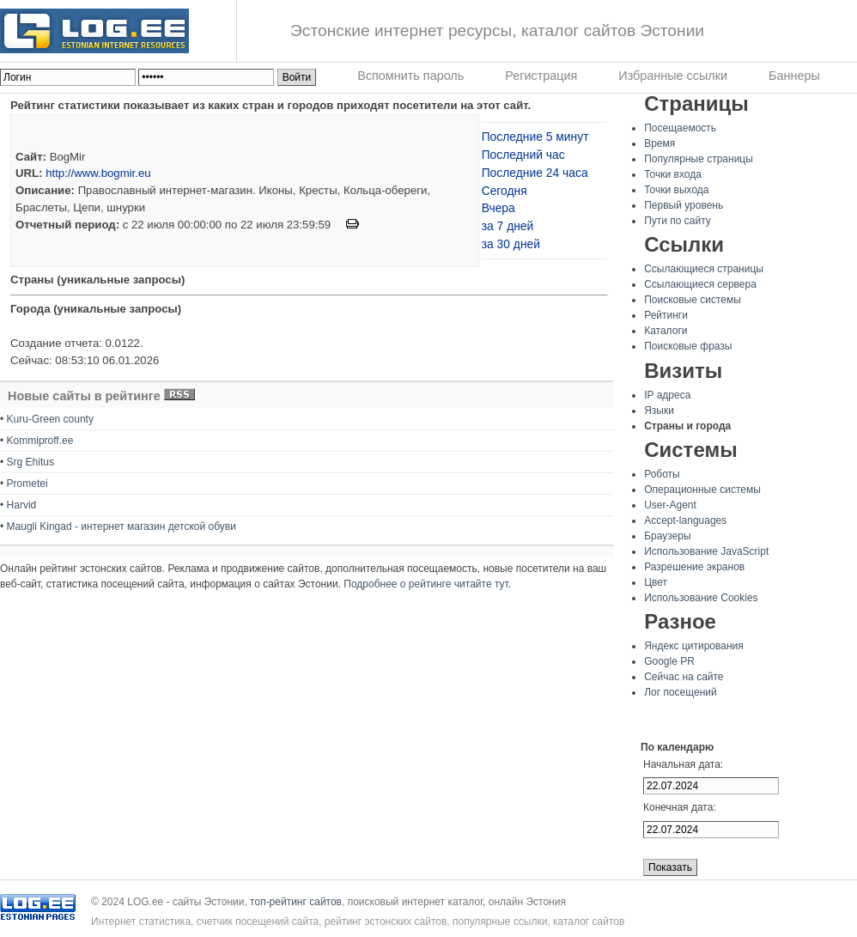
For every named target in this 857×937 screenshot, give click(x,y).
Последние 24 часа (535, 172)
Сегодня (504, 191)
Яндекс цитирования (694, 646)
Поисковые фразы (688, 346)
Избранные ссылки (672, 75)
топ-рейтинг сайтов (296, 902)
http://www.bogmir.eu (98, 173)
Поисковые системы (692, 300)
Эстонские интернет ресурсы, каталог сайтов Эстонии (497, 30)
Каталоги (665, 331)
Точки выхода (676, 190)
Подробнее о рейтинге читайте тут (425, 584)
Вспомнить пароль (410, 75)
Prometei (27, 484)
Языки (659, 411)
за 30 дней (511, 244)
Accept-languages (685, 520)
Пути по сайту (677, 221)
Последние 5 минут (535, 136)
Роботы (662, 474)
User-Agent (670, 505)
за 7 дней (508, 226)
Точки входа (673, 174)
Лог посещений (680, 692)
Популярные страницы (698, 159)
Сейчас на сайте (683, 677)
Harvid (22, 505)
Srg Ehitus (30, 462)
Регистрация (541, 75)
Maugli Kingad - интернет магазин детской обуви (121, 526)
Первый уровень (683, 205)
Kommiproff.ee (40, 441)
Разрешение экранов (694, 567)
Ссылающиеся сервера (700, 284)
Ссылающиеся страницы (703, 269)
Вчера (498, 208)
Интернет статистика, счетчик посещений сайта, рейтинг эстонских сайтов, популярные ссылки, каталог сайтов (357, 922)
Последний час (523, 154)
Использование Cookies (700, 598)
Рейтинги (666, 315)
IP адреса (667, 395)
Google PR (669, 661)
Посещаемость (680, 128)
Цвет (655, 582)
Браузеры (667, 536)
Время (659, 143)
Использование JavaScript (706, 551)
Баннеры (794, 75)
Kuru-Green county (50, 419)
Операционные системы (702, 490)
